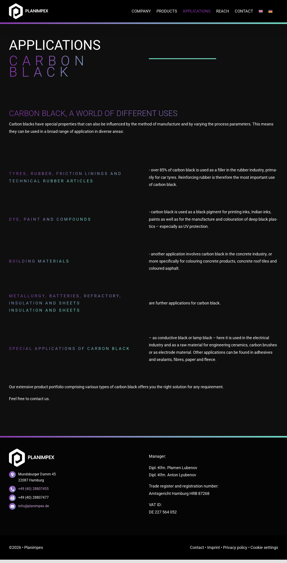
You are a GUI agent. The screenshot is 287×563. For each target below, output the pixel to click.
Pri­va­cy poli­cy (235, 547)
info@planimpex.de (33, 506)
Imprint (213, 547)
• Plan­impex (32, 547)
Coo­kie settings (264, 547)
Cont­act (197, 547)
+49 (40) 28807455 (33, 489)
